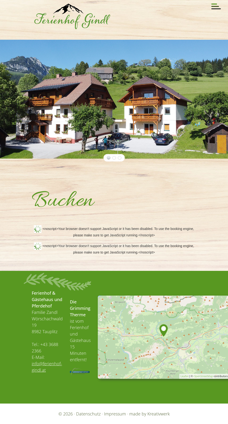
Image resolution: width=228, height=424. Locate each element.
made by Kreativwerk (149, 413)
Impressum (115, 413)
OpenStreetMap (203, 376)
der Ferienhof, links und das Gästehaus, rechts (108, 157)
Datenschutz (88, 413)
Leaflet (185, 376)
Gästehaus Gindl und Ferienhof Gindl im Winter (119, 157)
